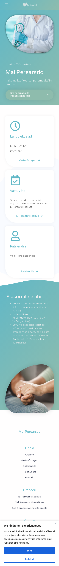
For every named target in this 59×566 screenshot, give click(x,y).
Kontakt (29, 477)
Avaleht (29, 454)
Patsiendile (29, 466)
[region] (29, 543)
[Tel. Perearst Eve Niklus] (29, 502)
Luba (29, 550)
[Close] (56, 523)
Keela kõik (29, 559)
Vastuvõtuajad (29, 460)
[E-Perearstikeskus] (29, 496)
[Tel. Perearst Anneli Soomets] (29, 508)
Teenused (29, 471)
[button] (6, 5)
